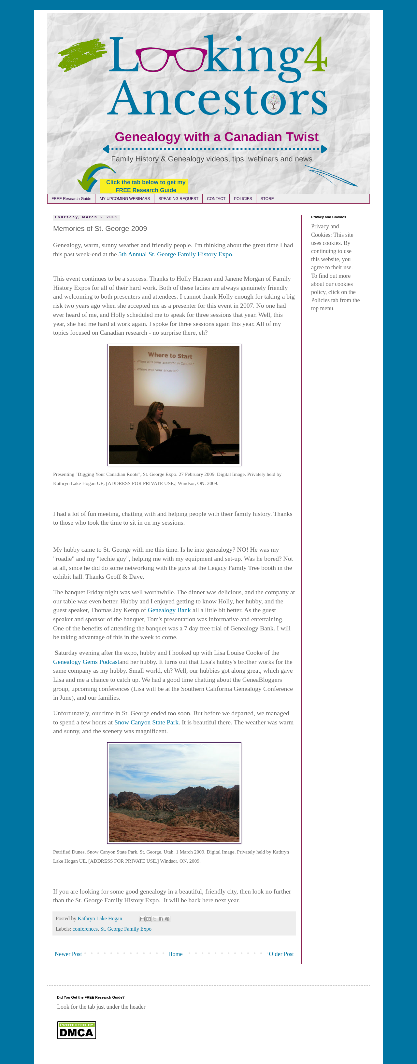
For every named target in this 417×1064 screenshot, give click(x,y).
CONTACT (216, 198)
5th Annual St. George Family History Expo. (176, 254)
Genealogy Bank (169, 609)
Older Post (281, 954)
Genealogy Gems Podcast (86, 661)
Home (175, 954)
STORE (267, 198)
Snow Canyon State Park (146, 722)
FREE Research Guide (71, 198)
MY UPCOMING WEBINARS (125, 198)
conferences (85, 929)
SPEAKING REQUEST (179, 198)
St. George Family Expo (125, 929)
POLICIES (243, 198)
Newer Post (68, 954)
